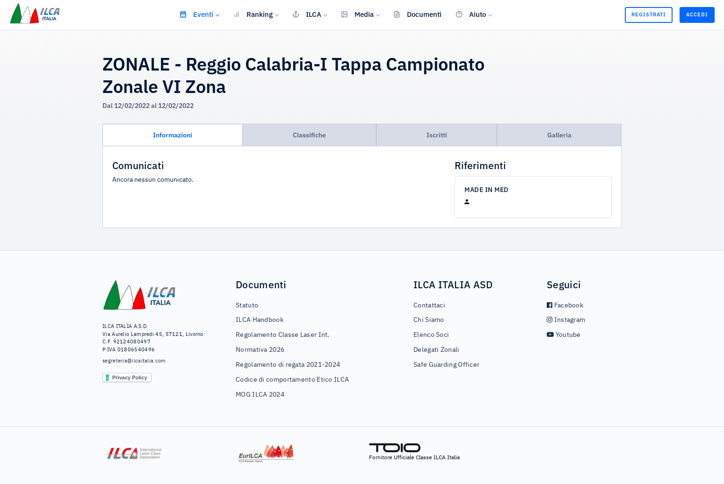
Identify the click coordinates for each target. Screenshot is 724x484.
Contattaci (429, 305)
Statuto (247, 305)
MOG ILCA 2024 (260, 394)
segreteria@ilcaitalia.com (134, 360)
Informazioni (172, 135)
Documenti (417, 14)
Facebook (565, 305)
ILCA (306, 14)
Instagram (566, 320)
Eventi (196, 14)
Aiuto (471, 14)
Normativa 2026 (260, 350)
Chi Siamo (428, 320)
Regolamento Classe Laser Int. (283, 335)
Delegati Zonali (436, 350)
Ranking (253, 14)
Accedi (697, 14)
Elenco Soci (431, 335)
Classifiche (309, 135)
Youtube (564, 335)
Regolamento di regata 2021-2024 (288, 365)
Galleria (559, 135)
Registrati (648, 14)
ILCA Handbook (259, 320)
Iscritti (437, 135)
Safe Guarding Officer (446, 365)
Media (357, 14)
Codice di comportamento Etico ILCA (292, 380)
